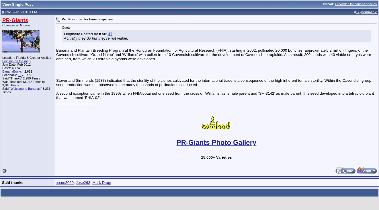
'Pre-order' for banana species (356, 4)
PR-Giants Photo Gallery (217, 142)
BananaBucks (12, 71)
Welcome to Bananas (25, 88)
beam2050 (65, 182)
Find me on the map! (16, 61)
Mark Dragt (101, 182)
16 (19, 75)
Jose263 (83, 182)
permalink (368, 12)
